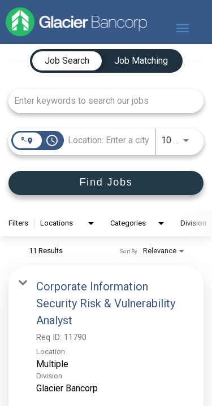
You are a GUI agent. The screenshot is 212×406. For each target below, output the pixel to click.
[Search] (106, 183)
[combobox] (100, 101)
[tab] (67, 60)
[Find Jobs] (106, 183)
